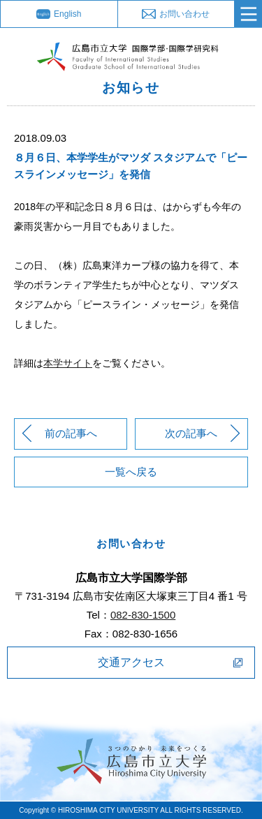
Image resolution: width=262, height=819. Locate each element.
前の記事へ (71, 433)
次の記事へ (191, 433)
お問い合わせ (184, 14)
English (67, 14)
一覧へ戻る (131, 472)
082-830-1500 (142, 615)
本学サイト (67, 363)
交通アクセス (131, 662)
